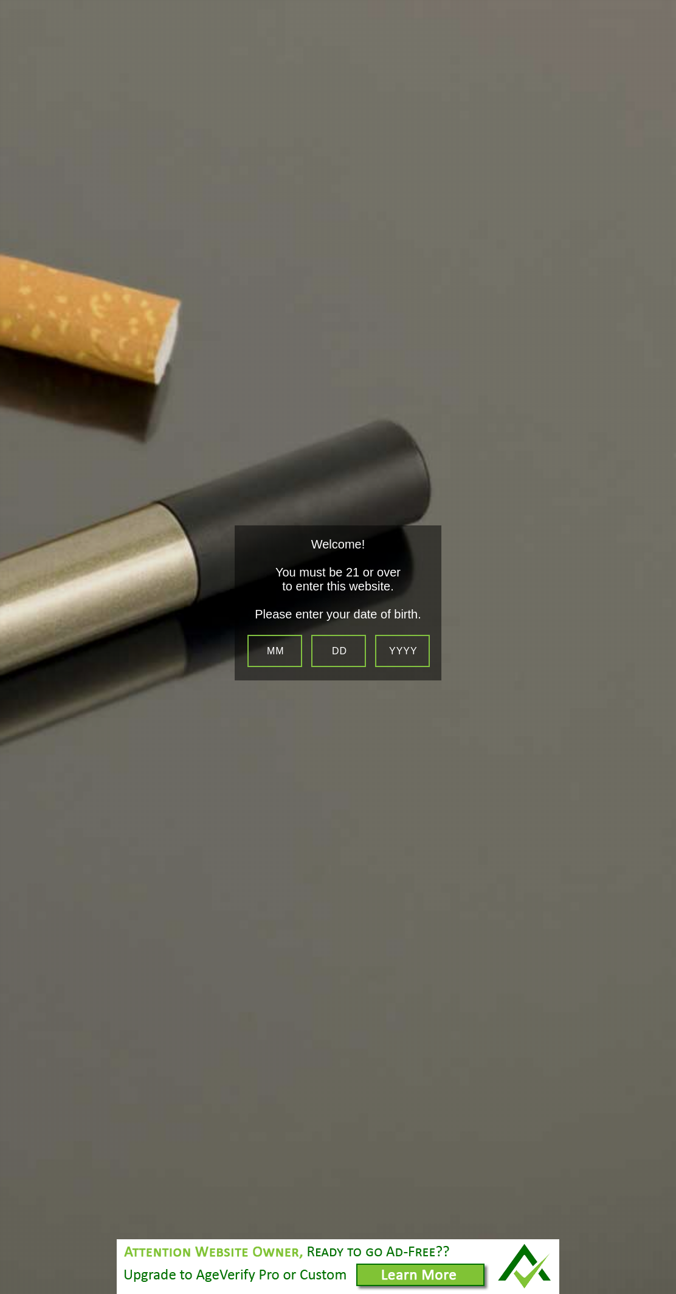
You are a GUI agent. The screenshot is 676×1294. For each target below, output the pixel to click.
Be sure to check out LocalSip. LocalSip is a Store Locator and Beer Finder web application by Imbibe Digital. (655, 1291)
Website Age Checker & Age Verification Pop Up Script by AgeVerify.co (661, 1279)
